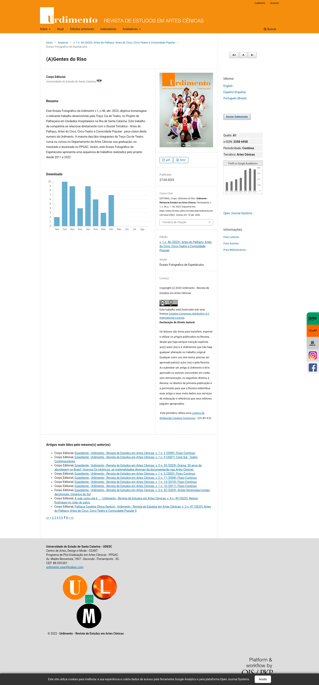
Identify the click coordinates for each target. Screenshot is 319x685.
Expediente (82, 453)
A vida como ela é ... (88, 498)
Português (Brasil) (234, 98)
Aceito (263, 679)
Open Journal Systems (237, 213)
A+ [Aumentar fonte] (234, 54)
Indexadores (108, 29)
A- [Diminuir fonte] (252, 54)
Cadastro (259, 3)
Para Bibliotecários (234, 249)
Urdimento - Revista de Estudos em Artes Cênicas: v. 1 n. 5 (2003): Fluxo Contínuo (143, 473)
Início (49, 42)
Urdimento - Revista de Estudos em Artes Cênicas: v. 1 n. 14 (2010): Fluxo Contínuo (144, 482)
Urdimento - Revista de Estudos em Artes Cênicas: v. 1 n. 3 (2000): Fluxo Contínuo (143, 453)
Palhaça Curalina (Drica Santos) (95, 506)
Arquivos (63, 42)
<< (47, 517)
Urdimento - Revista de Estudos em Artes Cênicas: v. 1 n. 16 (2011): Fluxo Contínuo (144, 486)
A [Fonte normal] (243, 54)
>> (72, 517)
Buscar (270, 29)
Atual (60, 29)
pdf (167, 160)
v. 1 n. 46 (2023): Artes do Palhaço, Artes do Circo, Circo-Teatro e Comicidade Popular (124, 42)
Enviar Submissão (237, 116)
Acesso (274, 3)
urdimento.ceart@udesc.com (64, 567)
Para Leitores (231, 237)
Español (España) (234, 92)
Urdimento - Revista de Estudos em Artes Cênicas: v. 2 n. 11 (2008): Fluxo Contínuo (144, 477)
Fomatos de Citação (174, 222)
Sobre (44, 29)
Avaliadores (130, 29)
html (182, 160)
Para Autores (231, 243)
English (228, 86)
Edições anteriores (82, 29)
